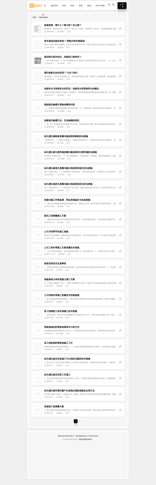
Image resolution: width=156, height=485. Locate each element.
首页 (33, 17)
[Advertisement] (78, 457)
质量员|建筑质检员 (85, 439)
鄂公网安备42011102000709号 (87, 436)
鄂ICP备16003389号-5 (66, 436)
